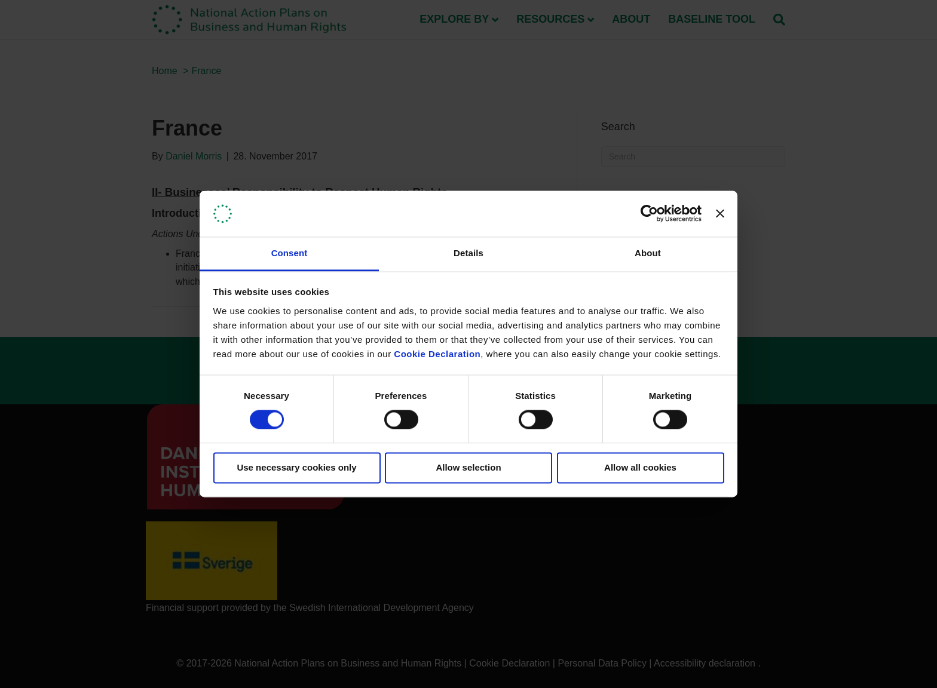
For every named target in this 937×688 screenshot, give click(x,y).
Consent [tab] (289, 253)
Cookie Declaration (437, 354)
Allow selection (468, 467)
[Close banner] (720, 214)
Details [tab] (468, 253)
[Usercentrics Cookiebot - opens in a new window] (649, 214)
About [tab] (648, 253)
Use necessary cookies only (296, 467)
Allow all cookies (640, 467)
